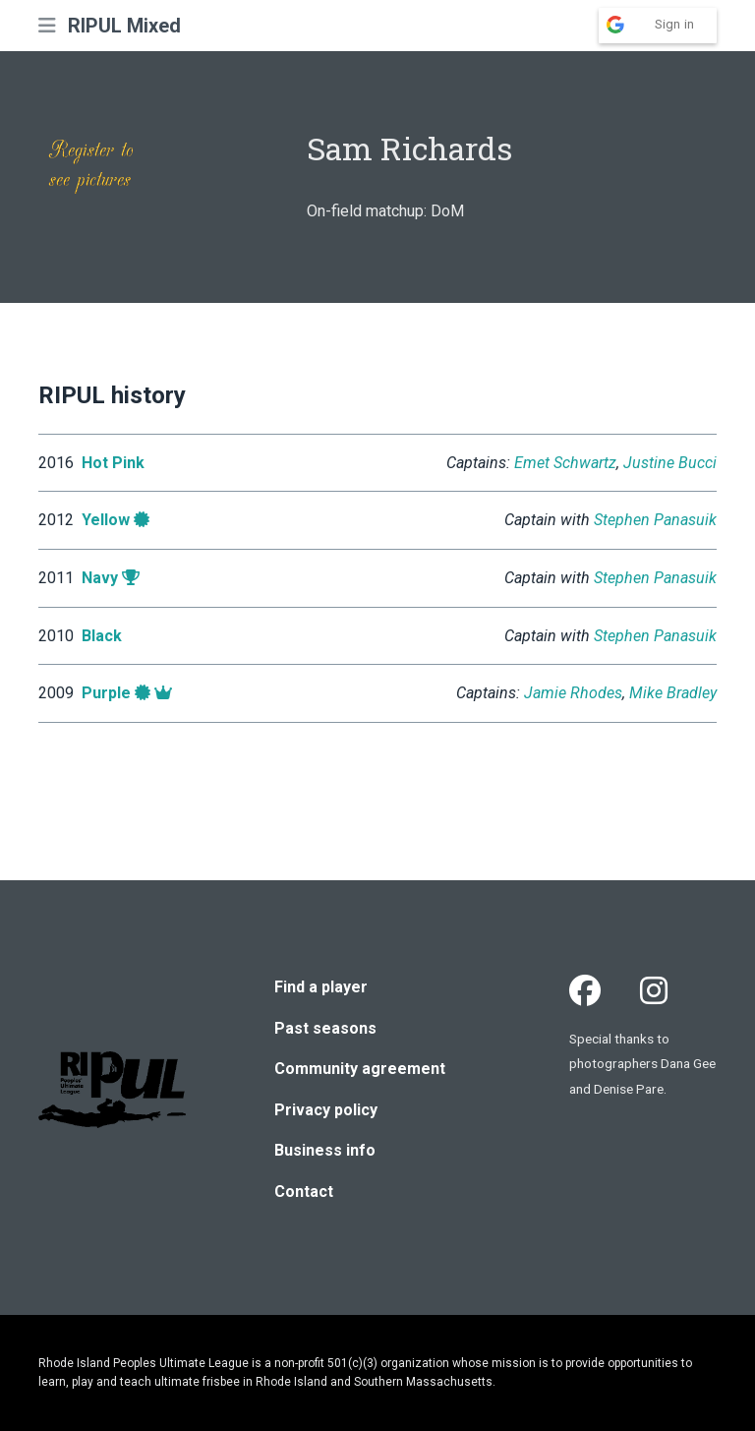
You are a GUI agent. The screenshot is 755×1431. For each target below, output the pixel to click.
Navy (100, 577)
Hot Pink (113, 462)
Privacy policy (326, 1110)
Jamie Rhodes (573, 693)
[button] (47, 25)
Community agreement (359, 1068)
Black (102, 635)
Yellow (106, 519)
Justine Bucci (670, 462)
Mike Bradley (673, 693)
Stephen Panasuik (655, 519)
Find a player (321, 987)
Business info (325, 1150)
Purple (106, 693)
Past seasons (325, 1028)
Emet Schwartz (565, 462)
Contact (303, 1191)
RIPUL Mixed (124, 25)
